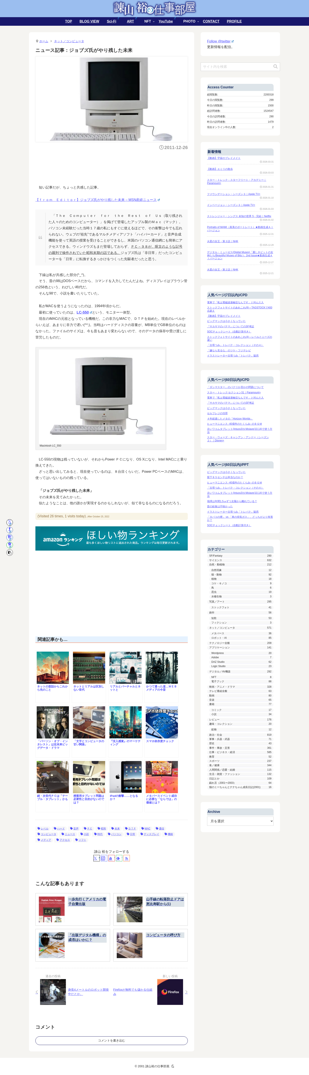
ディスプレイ (150, 834)
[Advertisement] (113, 166)
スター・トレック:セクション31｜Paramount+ (234, 392)
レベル (43, 828)
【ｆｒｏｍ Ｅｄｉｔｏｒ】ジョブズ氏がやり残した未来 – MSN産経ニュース (97, 200)
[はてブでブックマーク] (9, 537)
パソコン (114, 834)
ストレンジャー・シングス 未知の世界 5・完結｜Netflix (239, 216)
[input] (240, 66)
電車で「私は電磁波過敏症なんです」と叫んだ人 (235, 302)
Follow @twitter (220, 41)
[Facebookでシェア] (9, 530)
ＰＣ (88, 828)
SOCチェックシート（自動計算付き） (229, 331)
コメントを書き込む (111, 1040)
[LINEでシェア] (9, 545)
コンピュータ (47, 834)
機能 (169, 834)
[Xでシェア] (9, 522)
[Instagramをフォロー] (104, 858)
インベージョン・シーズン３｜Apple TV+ (231, 205)
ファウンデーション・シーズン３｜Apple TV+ (233, 194)
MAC (145, 828)
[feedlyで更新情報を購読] (119, 858)
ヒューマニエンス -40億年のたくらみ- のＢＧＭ (234, 423)
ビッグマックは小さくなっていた (226, 321)
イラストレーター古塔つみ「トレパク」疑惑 (233, 355)
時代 (98, 834)
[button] (9, 552)
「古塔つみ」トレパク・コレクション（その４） (235, 345)
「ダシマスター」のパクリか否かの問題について (235, 387)
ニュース (68, 834)
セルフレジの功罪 (217, 413)
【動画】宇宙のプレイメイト (224, 158)
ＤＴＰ (130, 828)
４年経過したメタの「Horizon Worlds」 (230, 418)
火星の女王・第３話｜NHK (222, 241)
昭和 (102, 828)
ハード (59, 828)
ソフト (80, 839)
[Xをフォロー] (96, 858)
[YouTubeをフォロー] (111, 858)
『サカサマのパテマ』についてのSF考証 (230, 326)
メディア (44, 839)
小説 (84, 834)
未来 (115, 828)
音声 (74, 828)
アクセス (63, 839)
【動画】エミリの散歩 (220, 169)
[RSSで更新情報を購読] (126, 858)
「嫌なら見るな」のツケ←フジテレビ (229, 350)
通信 (160, 828)
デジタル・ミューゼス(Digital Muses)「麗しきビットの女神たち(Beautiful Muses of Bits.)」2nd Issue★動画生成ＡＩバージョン (240, 255)
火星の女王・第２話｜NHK (222, 269)
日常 (131, 834)
